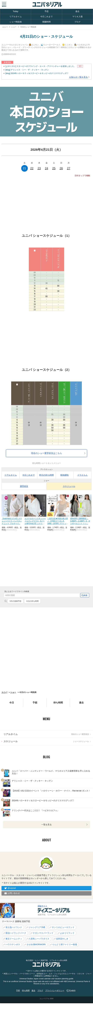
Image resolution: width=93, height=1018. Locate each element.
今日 (11, 702)
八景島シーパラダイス (39, 939)
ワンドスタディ (41, 389)
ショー (13, 692)
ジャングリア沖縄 (37, 927)
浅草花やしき (62, 939)
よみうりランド (67, 933)
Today (15, 11)
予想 (46, 11)
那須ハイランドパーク (16, 933)
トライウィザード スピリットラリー (29, 397)
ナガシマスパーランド (43, 933)
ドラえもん (82, 475)
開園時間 (46, 22)
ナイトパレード (76, 388)
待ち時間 (58, 702)
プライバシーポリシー (54, 990)
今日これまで (46, 16)
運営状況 (24, 486)
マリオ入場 (77, 16)
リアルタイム (15, 16)
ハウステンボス (13, 944)
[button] (4, 4)
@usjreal (12, 888)
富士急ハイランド (14, 927)
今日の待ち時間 (32, 601)
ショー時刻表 (15, 22)
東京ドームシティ (14, 939)
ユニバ (4, 692)
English (72, 990)
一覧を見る (46, 824)
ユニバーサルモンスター (58, 257)
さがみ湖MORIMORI (36, 944)
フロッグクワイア (52, 390)
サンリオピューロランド (63, 927)
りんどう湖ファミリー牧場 (64, 944)
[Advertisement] (46, 203)
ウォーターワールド (46, 254)
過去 (77, 11)
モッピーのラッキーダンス (64, 392)
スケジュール (69, 486)
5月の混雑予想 (15, 601)
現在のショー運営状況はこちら (46, 453)
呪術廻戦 (64, 475)
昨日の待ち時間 (46, 475)
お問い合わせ (14, 893)
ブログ (77, 22)
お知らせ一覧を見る (78, 77)
